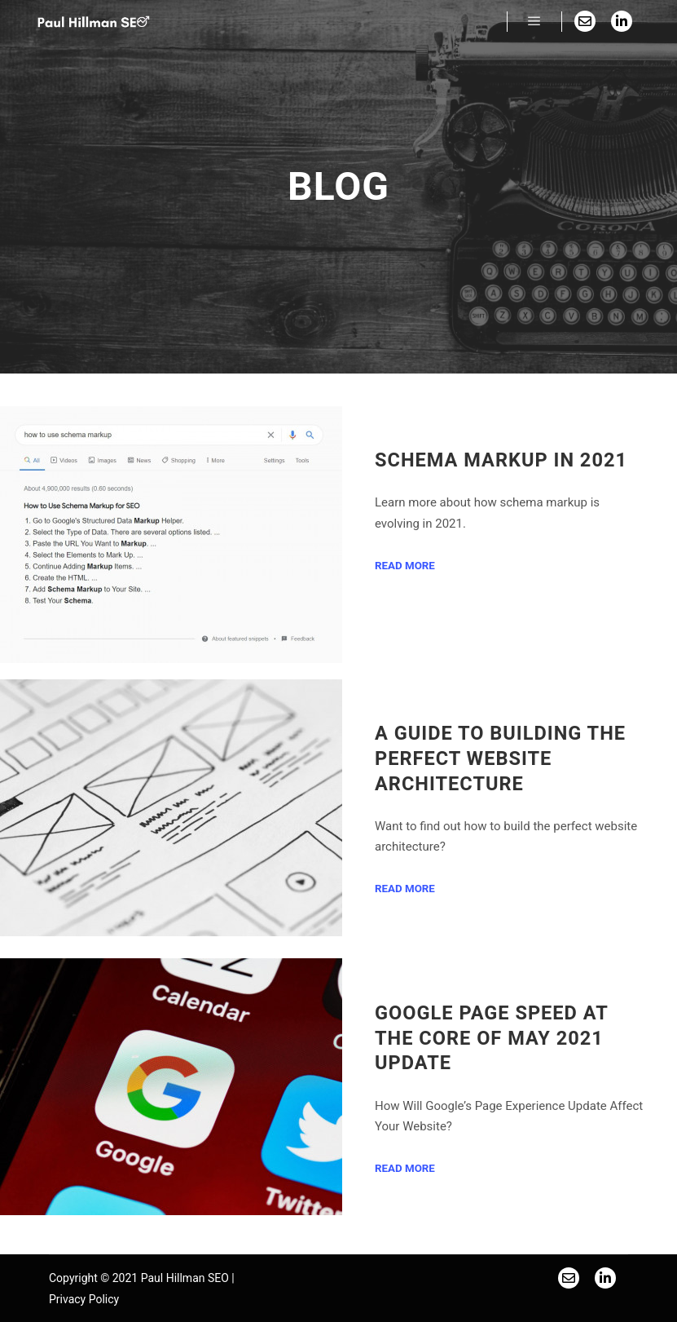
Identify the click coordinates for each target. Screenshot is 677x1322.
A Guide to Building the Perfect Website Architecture (500, 758)
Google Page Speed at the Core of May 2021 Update (491, 1037)
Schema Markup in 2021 (501, 460)
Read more (405, 565)
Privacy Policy (84, 1299)
